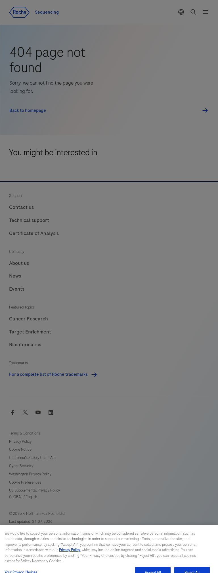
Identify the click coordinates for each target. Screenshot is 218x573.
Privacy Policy (69, 554)
